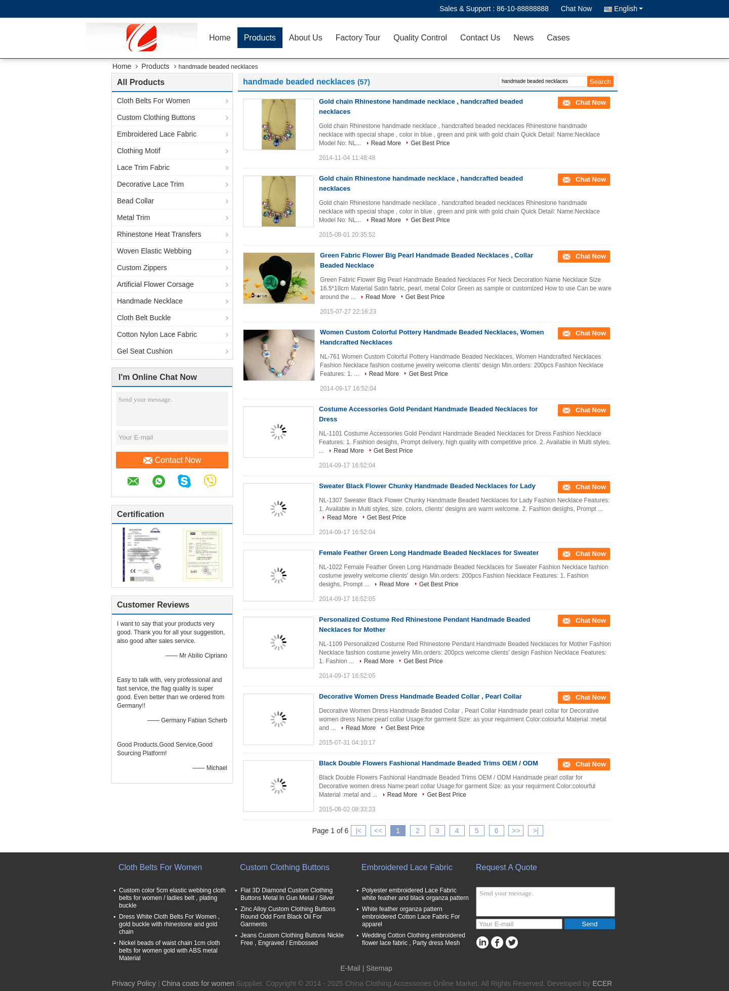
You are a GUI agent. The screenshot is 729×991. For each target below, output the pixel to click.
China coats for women (197, 983)
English (628, 9)
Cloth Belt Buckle (144, 318)
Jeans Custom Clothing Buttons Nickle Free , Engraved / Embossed (292, 939)
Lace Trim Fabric (143, 167)
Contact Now (172, 460)
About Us (305, 37)
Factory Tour (358, 37)
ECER (602, 983)
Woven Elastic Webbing (154, 251)
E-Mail (350, 968)
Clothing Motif (138, 151)
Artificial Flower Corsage (155, 284)
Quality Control (420, 37)
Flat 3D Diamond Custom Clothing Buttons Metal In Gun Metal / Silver (287, 894)
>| (536, 831)
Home (220, 37)
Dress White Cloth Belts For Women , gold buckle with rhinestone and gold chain (169, 924)
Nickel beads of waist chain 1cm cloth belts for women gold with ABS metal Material (169, 950)
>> (516, 831)
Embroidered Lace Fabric (156, 134)
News (523, 37)
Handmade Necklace (150, 301)
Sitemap (379, 968)
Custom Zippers (142, 268)
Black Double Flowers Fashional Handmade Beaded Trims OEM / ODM (428, 763)
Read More (386, 143)
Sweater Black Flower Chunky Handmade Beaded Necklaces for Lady (427, 486)
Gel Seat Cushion (145, 351)
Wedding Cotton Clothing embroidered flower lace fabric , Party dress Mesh (413, 939)
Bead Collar (135, 201)
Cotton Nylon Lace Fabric (157, 334)
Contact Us (480, 37)
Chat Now (576, 9)
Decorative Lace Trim (150, 184)
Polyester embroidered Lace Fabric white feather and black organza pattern (415, 894)
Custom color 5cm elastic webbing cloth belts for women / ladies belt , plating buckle (172, 898)
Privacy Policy (134, 983)
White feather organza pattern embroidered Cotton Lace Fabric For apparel (411, 917)
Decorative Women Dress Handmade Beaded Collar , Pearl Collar (420, 696)
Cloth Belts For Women (153, 101)
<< (378, 831)
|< (358, 831)
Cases (558, 37)
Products (260, 37)
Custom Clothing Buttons (156, 117)
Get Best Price (430, 143)
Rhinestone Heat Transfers (159, 234)
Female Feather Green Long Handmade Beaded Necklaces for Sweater (429, 552)
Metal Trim (133, 217)
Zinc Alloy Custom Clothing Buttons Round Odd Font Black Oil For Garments (287, 917)
